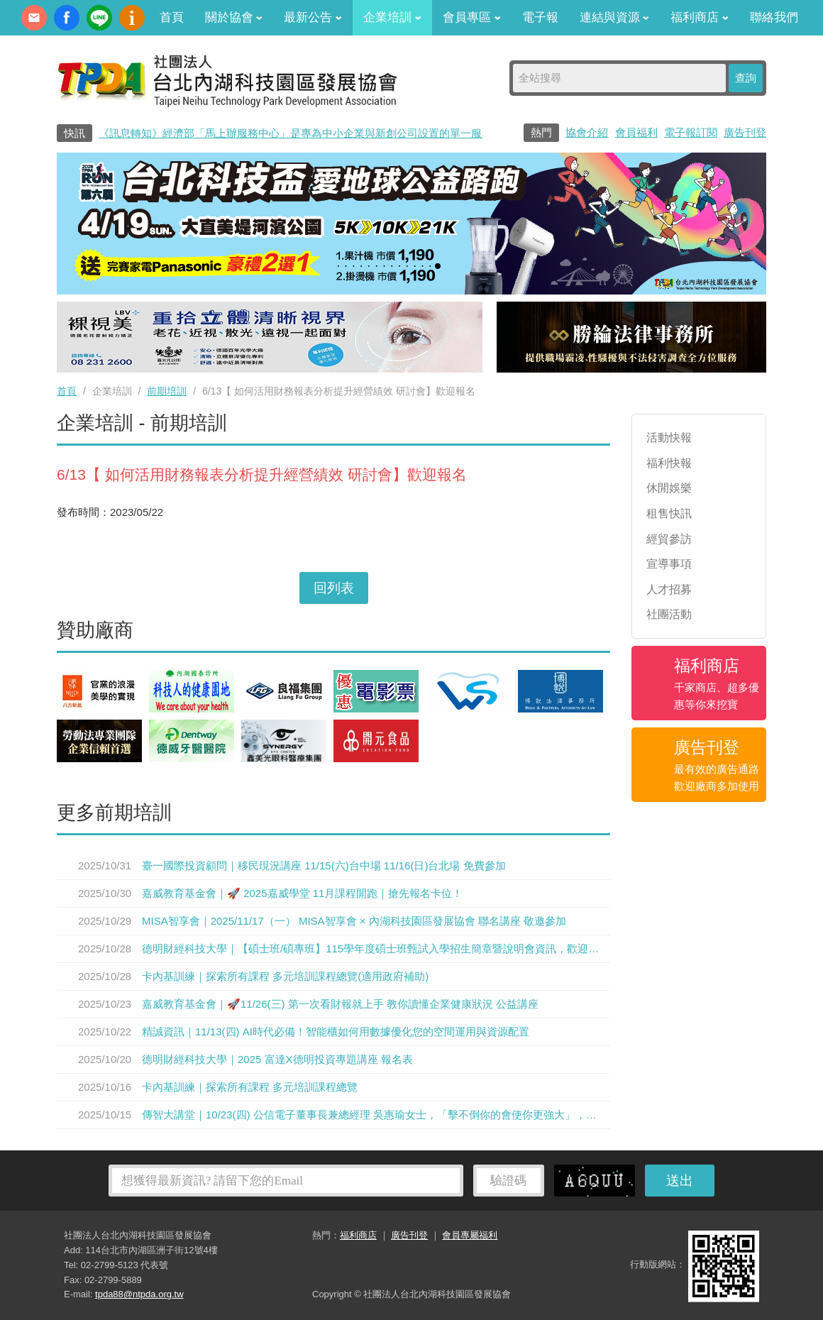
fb (66, 18)
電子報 (540, 17)
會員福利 (636, 132)
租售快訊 (669, 513)
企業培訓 (392, 17)
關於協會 (234, 17)
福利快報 (669, 463)
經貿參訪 (669, 539)
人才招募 (669, 589)
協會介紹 (586, 132)
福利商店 (699, 17)
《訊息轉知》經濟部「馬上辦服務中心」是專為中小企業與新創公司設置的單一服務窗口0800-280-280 (339, 133)
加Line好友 (99, 18)
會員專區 (472, 17)
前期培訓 (167, 391)
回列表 (334, 588)
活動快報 (669, 437)
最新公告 (313, 17)
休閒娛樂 (669, 488)
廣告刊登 (745, 132)
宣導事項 (669, 564)
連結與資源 (615, 17)
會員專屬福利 (469, 1235)
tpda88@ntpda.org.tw (139, 1294)
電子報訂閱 (690, 132)
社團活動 (669, 614)
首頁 (172, 17)
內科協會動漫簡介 (132, 18)
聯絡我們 (774, 17)
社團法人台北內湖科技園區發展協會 (227, 80)
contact (34, 18)
